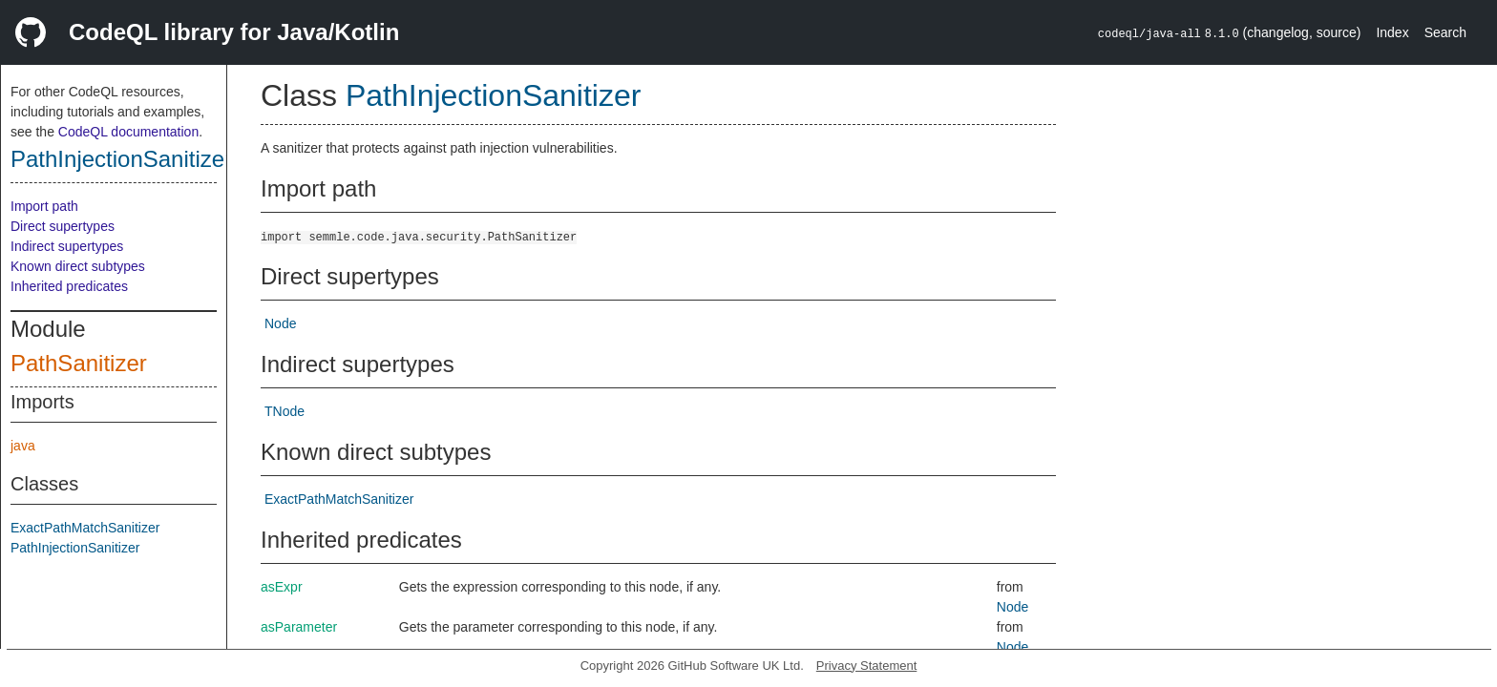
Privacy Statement (866, 665)
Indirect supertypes (67, 246)
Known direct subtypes (78, 266)
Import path (44, 206)
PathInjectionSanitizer (121, 159)
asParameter (299, 627)
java (23, 445)
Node (280, 323)
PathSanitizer (79, 363)
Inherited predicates (69, 286)
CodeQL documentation (128, 131)
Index (1392, 32)
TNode (284, 411)
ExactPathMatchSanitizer (85, 527)
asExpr (282, 586)
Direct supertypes (63, 226)
